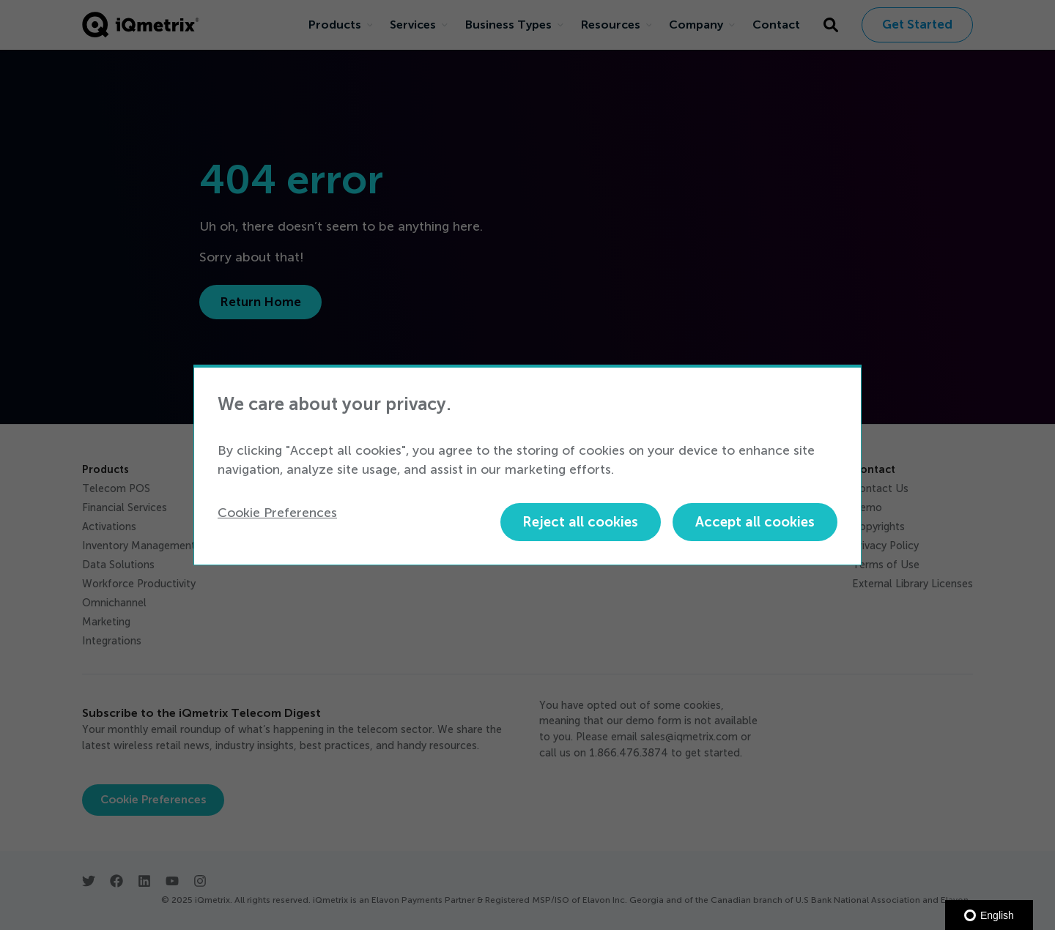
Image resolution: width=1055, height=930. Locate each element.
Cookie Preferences (277, 513)
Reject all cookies (580, 521)
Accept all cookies (755, 521)
